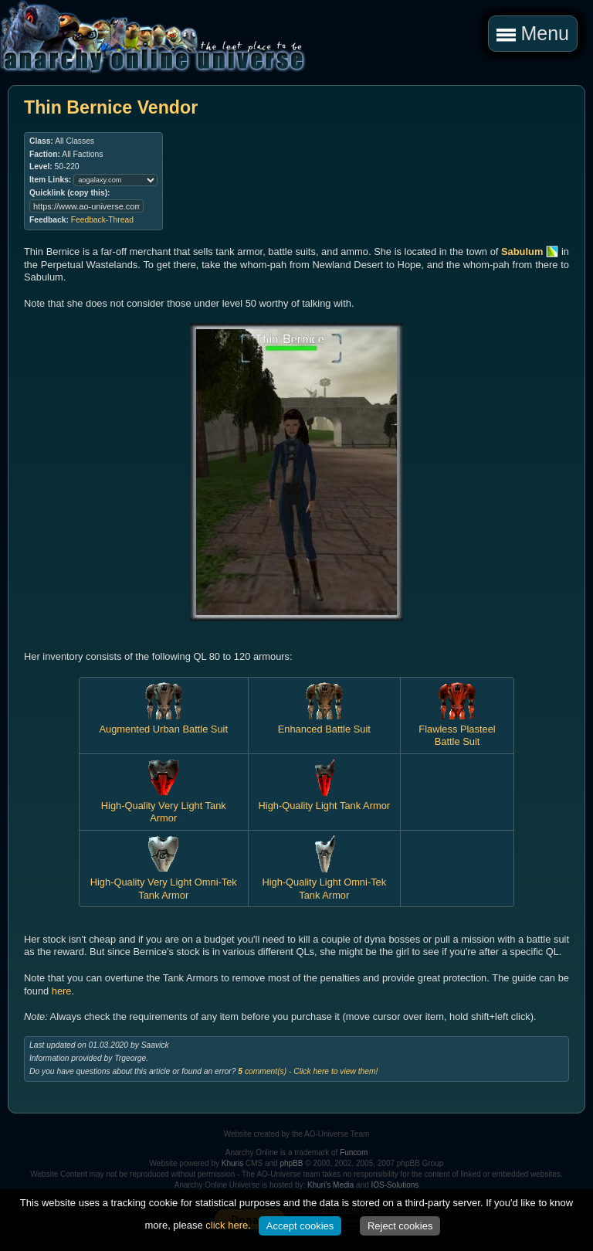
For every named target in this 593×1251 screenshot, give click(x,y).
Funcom (354, 1152)
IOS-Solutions (395, 1185)
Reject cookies (400, 1226)
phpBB (291, 1163)
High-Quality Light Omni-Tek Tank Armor (324, 881)
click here (226, 1225)
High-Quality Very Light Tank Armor (163, 805)
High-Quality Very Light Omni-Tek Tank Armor (163, 881)
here (62, 991)
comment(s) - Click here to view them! (308, 1071)
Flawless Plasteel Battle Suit (456, 728)
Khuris (232, 1163)
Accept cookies (300, 1226)
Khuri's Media (330, 1185)
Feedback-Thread (102, 220)
